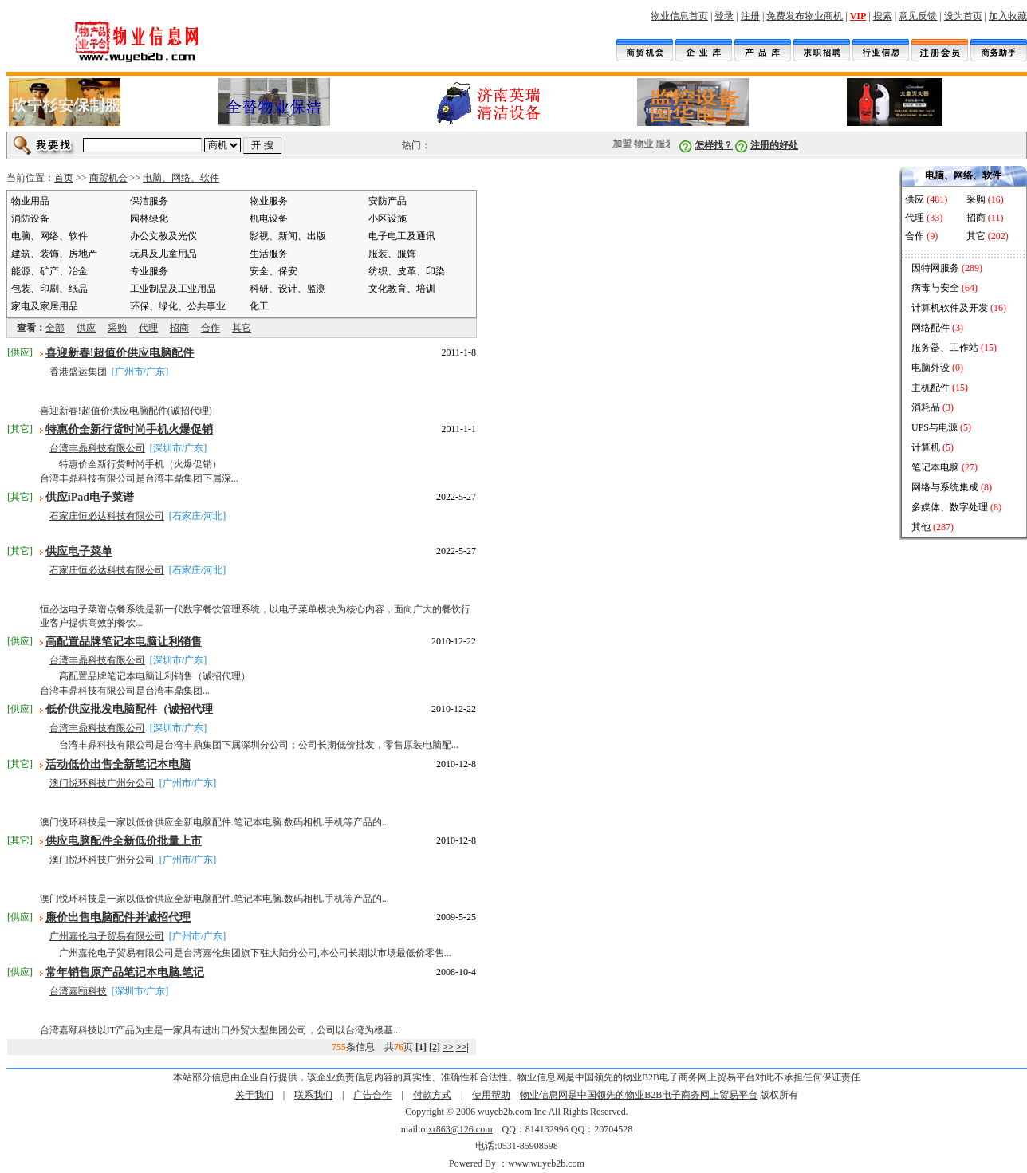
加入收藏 (1008, 16)
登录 (724, 16)
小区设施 (387, 218)
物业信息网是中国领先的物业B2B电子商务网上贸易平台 (638, 1094)
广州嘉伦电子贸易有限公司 (106, 936)
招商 (179, 327)
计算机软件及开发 (949, 307)
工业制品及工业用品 (173, 288)
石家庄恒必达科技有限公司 (106, 516)
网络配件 (930, 327)
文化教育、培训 (401, 288)
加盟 (627, 143)
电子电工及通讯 (401, 236)
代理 (148, 327)
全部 (55, 327)
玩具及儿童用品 (163, 253)
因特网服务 (935, 268)
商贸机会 (108, 177)
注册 (750, 16)
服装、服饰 (392, 253)
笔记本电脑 (935, 467)
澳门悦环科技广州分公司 (102, 783)
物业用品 (30, 201)
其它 (241, 327)
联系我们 (313, 1094)
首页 (63, 177)
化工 (259, 306)
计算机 (925, 447)
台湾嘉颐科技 (78, 991)
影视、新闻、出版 (288, 236)
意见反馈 (918, 16)
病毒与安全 (935, 287)
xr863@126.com (460, 1129)
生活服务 (269, 253)
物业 (649, 143)
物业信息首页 (679, 16)
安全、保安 (273, 271)
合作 (210, 327)
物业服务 (269, 201)
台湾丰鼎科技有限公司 (97, 448)
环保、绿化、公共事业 (178, 306)
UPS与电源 (934, 427)
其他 (921, 527)
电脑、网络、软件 (181, 177)
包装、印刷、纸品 (49, 288)
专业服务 (149, 271)
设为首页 (963, 16)
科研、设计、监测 (288, 288)
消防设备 (30, 218)
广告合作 (372, 1094)
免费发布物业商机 (804, 16)
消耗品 (925, 407)
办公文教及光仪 (163, 236)
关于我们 (254, 1094)
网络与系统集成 (944, 487)
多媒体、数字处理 (949, 507)
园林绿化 (149, 218)
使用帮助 (491, 1094)
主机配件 (930, 387)
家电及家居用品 (44, 306)
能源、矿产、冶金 (49, 271)
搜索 (882, 16)
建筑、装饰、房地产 (54, 253)
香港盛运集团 (78, 371)
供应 (86, 327)
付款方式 (432, 1094)
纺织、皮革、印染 (406, 271)
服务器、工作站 (944, 347)
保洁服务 (149, 201)
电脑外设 (930, 367)
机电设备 (269, 218)
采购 (117, 327)
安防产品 (387, 201)
